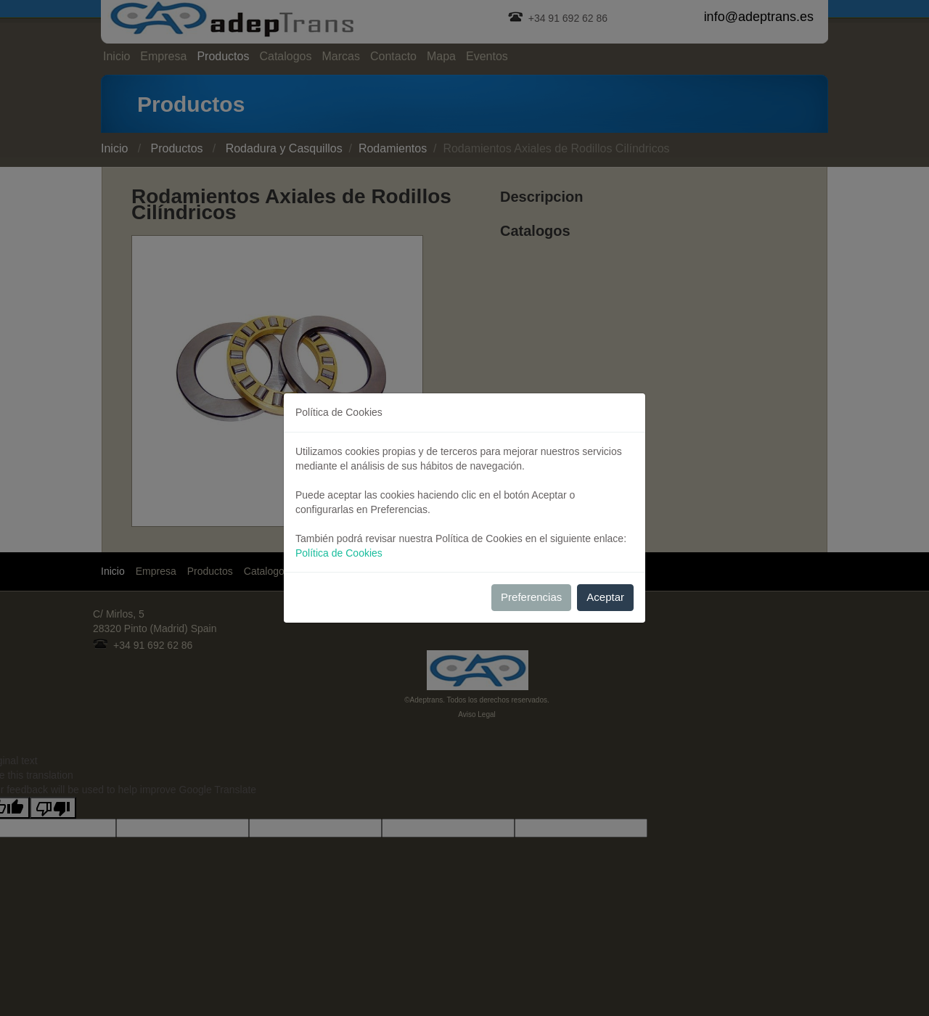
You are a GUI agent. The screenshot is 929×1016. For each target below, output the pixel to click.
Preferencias (531, 597)
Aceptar (605, 597)
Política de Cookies (338, 553)
